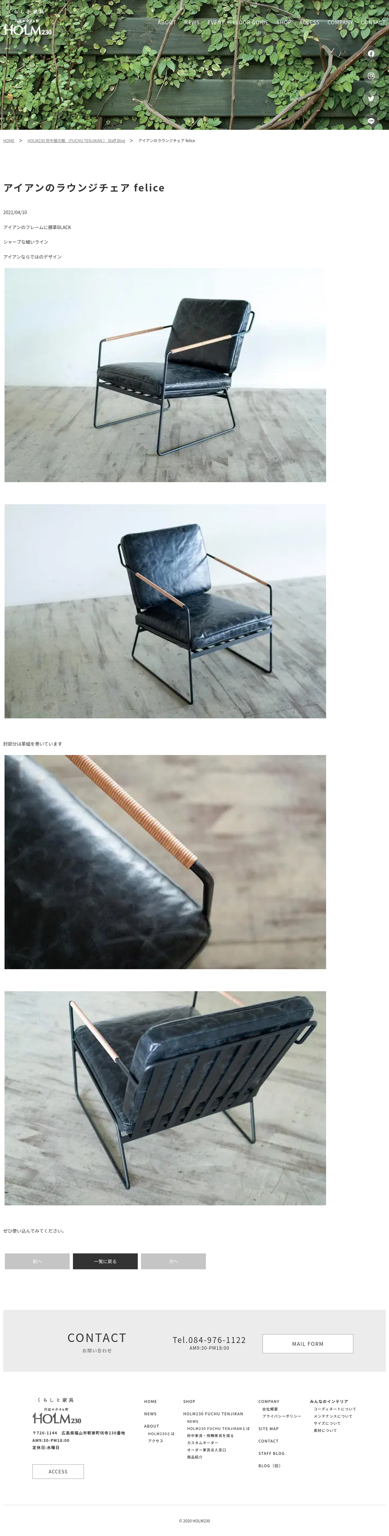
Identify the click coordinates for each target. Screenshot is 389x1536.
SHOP (189, 1401)
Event (216, 22)
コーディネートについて (335, 1408)
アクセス (156, 1440)
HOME (8, 140)
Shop (284, 22)
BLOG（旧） (270, 1465)
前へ (37, 1261)
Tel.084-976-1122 (209, 1342)
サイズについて (327, 1423)
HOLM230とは (161, 1433)
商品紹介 (195, 1456)
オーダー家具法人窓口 (206, 1449)
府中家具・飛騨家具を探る (210, 1435)
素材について (325, 1430)
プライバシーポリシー (281, 1416)
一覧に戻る (105, 1261)
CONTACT (268, 1441)
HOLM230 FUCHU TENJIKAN (213, 1413)
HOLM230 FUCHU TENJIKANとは (218, 1428)
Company (340, 22)
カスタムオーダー (202, 1442)
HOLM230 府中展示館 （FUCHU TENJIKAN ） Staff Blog (76, 140)
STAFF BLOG (271, 1453)
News (192, 22)
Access (310, 22)
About (167, 22)
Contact (373, 22)
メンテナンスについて (333, 1416)
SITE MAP (268, 1428)
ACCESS (58, 1471)
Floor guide (251, 22)
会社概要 (270, 1408)
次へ (173, 1261)
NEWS (150, 1413)
